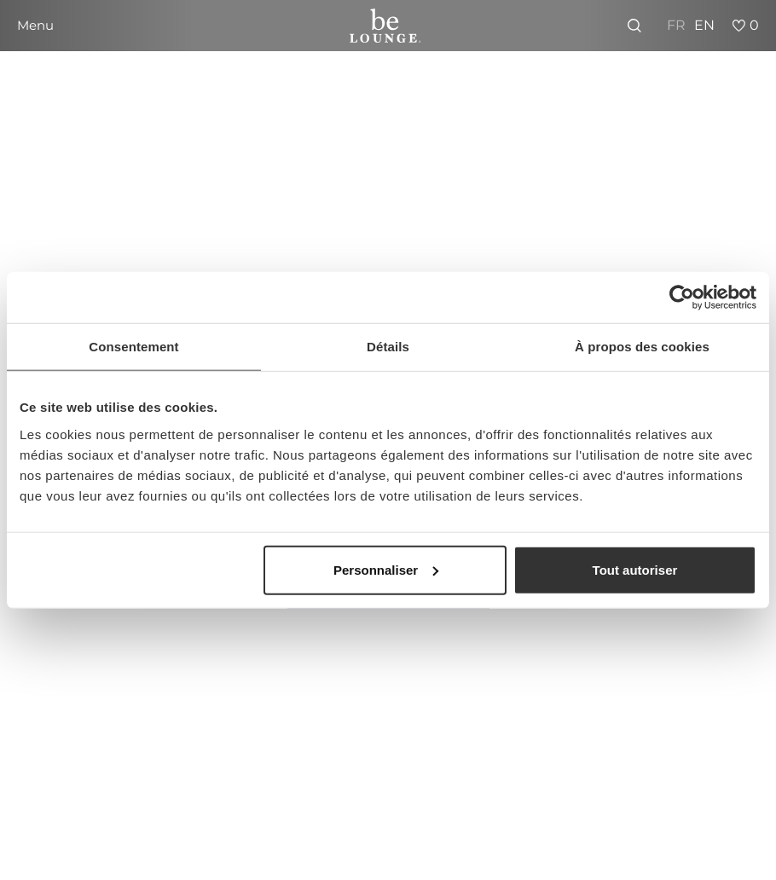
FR (676, 25)
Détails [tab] (388, 346)
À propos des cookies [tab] (642, 346)
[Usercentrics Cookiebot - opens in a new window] (681, 297)
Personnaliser (385, 569)
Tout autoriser (635, 569)
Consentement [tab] (133, 346)
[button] (35, 25)
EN (704, 25)
